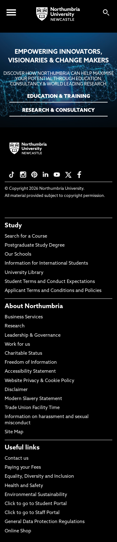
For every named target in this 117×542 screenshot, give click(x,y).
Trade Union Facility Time (32, 408)
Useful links (22, 448)
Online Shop (18, 531)
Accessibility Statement (30, 371)
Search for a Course (26, 236)
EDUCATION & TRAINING (58, 96)
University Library (24, 273)
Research (15, 326)
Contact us (16, 458)
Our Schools (18, 254)
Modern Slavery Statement (33, 399)
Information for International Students (46, 263)
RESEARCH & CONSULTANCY (58, 110)
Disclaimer (16, 390)
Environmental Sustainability (36, 495)
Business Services (24, 317)
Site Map (14, 432)
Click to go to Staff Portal (32, 513)
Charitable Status (23, 353)
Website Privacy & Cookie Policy (39, 381)
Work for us (17, 344)
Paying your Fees (23, 467)
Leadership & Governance (33, 335)
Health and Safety (24, 486)
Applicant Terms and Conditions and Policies (53, 291)
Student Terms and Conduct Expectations (50, 282)
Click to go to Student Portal (36, 504)
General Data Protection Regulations (45, 522)
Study (13, 226)
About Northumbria (34, 306)
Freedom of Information (31, 362)
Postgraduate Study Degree (35, 245)
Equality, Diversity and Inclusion (39, 476)
